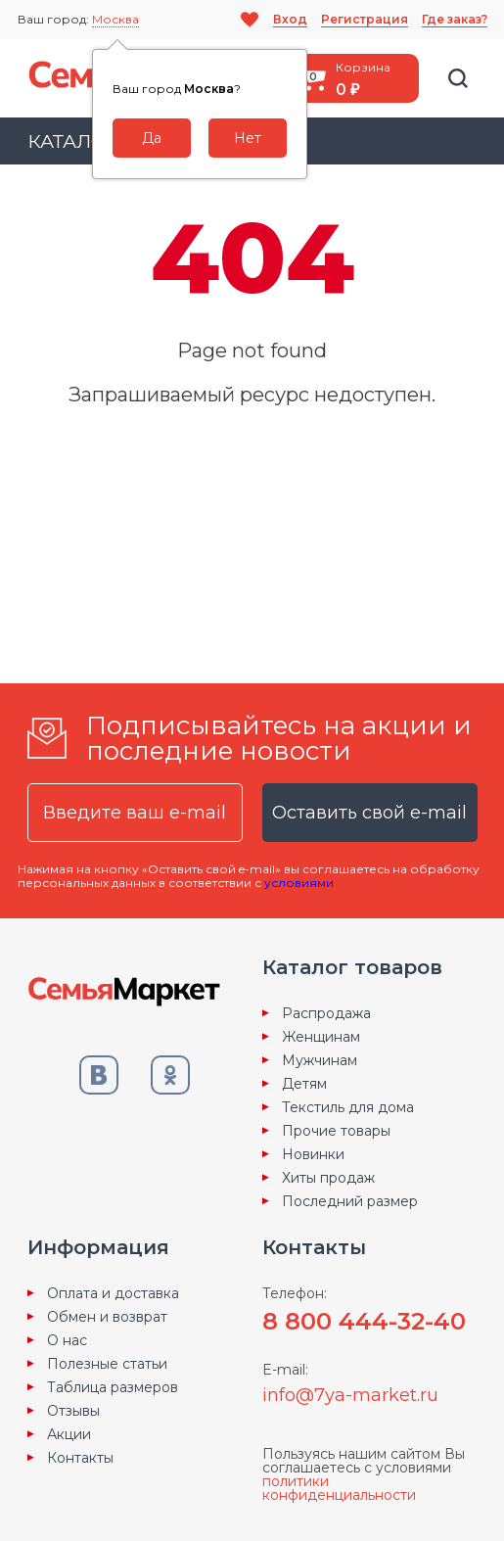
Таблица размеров (112, 1387)
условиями (299, 882)
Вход (290, 19)
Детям (304, 1084)
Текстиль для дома (348, 1107)
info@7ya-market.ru (350, 1395)
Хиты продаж (328, 1178)
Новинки (313, 1154)
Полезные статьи (107, 1364)
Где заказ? (454, 19)
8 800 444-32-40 (364, 1321)
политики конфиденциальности (339, 1488)
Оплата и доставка (113, 1293)
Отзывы (73, 1411)
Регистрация (364, 19)
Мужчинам (319, 1060)
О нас (67, 1340)
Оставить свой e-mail (369, 812)
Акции (69, 1434)
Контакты (80, 1458)
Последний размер (350, 1201)
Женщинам (321, 1037)
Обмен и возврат (107, 1317)
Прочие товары (336, 1131)
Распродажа (326, 1013)
